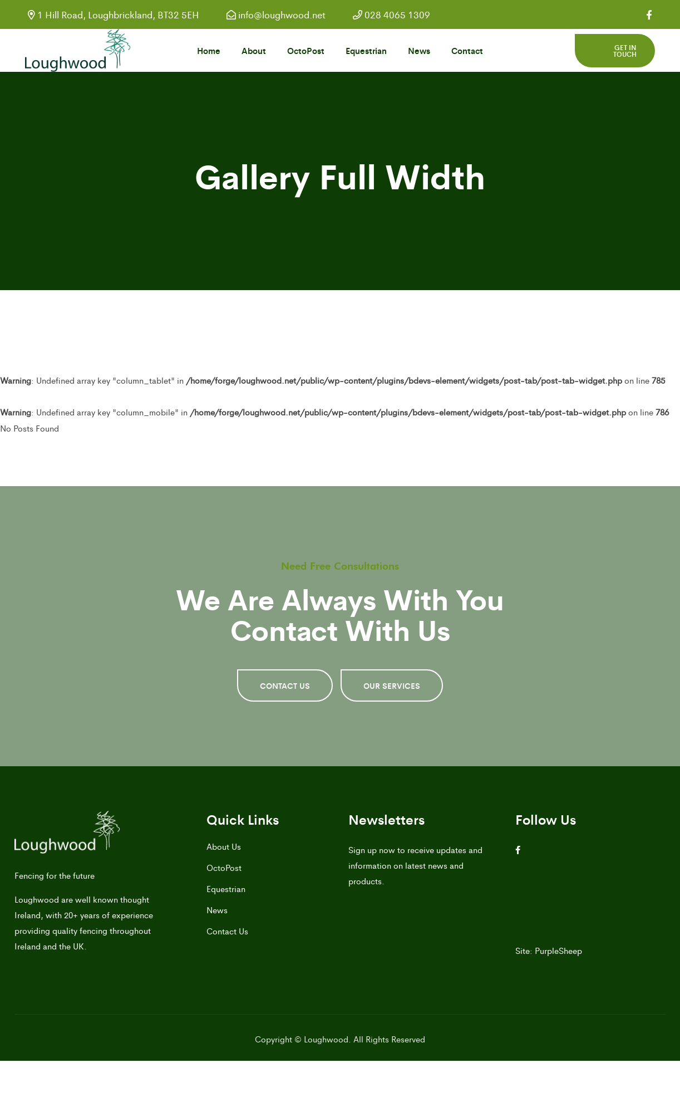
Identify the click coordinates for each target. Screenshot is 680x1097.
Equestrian (366, 50)
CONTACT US (285, 685)
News (419, 50)
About (254, 50)
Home (208, 50)
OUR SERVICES (391, 685)
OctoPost (305, 50)
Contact (467, 50)
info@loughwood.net (276, 14)
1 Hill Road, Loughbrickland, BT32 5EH (113, 14)
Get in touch (625, 50)
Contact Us (227, 931)
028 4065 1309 (391, 14)
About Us (223, 846)
